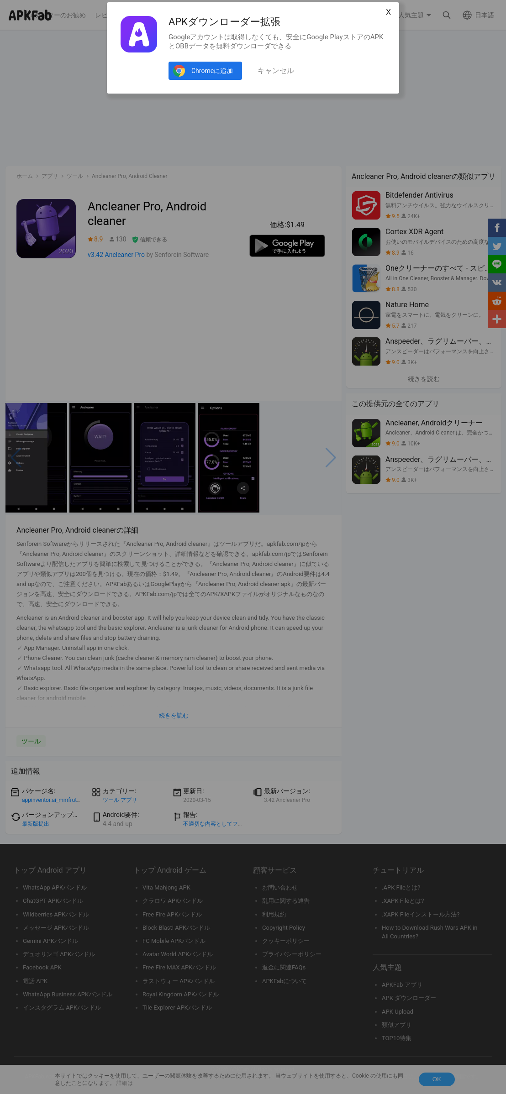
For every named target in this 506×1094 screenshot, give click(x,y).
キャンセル (276, 70)
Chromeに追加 (212, 70)
